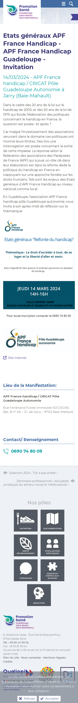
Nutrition (26, 521)
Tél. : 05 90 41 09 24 (16, 642)
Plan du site (11, 657)
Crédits (7, 661)
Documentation (52, 521)
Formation (26, 570)
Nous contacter (31, 657)
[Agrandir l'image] (39, 338)
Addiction (39, 595)
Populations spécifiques (52, 545)
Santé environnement (26, 545)
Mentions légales (54, 657)
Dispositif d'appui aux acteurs (52, 570)
